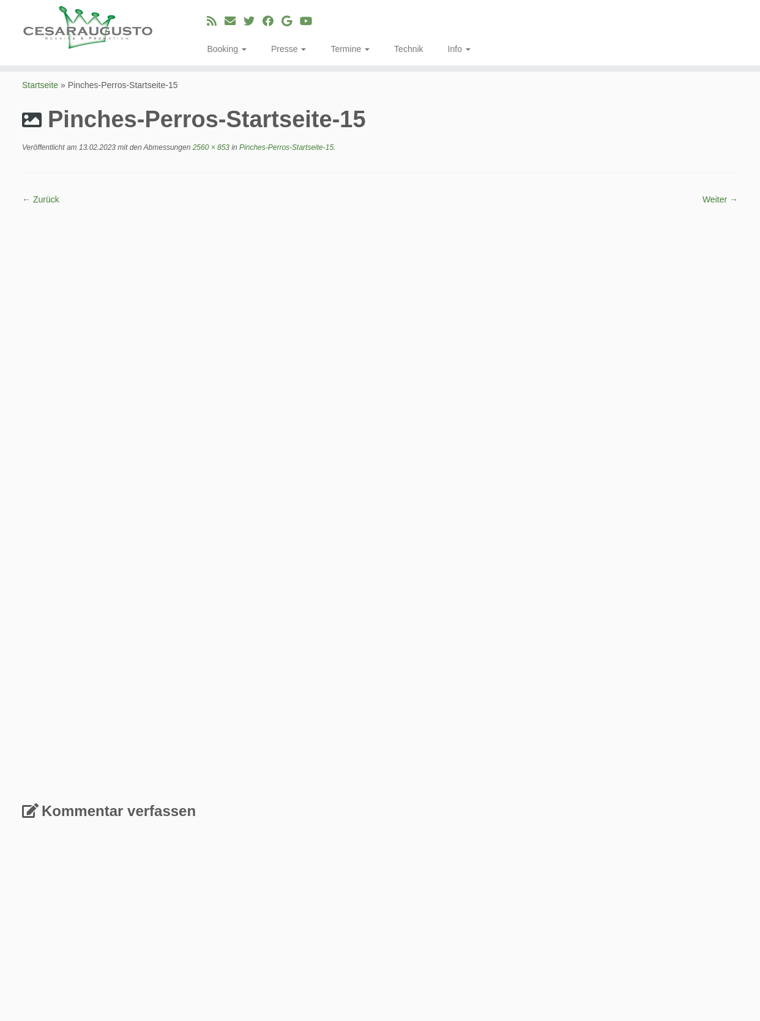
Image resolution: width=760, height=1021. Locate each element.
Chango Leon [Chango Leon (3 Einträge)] (564, 835)
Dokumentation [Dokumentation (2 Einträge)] (573, 849)
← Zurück (40, 199)
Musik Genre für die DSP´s (315, 864)
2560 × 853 (209, 147)
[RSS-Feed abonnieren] (216, 21)
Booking (226, 49)
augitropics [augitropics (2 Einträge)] (625, 820)
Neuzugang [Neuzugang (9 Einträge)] (656, 907)
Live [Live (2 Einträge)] (545, 894)
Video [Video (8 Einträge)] (660, 968)
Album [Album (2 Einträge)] (523, 806)
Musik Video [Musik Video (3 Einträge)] (592, 909)
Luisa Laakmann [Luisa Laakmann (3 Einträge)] (591, 893)
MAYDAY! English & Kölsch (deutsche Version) (345, 805)
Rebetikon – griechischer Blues (321, 820)
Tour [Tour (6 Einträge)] (649, 952)
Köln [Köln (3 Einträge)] (585, 879)
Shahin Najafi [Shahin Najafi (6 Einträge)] (691, 935)
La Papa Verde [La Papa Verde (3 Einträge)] (671, 879)
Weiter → (720, 199)
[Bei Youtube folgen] (310, 21)
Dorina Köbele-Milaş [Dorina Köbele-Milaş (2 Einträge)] (641, 849)
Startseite (40, 85)
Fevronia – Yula (298, 849)
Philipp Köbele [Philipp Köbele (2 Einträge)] (662, 922)
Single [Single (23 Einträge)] (537, 950)
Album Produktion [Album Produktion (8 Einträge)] (591, 804)
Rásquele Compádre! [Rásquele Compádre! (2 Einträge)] (590, 936)
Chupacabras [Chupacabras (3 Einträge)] (666, 835)
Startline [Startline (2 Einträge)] (620, 954)
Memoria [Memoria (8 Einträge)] (538, 907)
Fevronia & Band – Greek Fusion (324, 835)
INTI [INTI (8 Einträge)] (633, 862)
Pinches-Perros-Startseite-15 (285, 147)
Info (459, 49)
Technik (408, 49)
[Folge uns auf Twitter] (253, 21)
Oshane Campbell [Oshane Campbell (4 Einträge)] (589, 922)
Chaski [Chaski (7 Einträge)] (615, 833)
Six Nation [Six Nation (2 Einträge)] (583, 954)
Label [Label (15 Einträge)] (617, 877)
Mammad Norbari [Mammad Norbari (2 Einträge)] (661, 894)
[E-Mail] (234, 21)
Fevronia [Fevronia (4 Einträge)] (715, 848)
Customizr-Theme (469, 1002)
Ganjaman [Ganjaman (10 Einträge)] (545, 862)
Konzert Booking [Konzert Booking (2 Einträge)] (542, 880)
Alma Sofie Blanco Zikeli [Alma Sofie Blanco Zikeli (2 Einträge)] (557, 820)
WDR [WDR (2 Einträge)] (689, 970)
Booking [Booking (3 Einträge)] (697, 819)
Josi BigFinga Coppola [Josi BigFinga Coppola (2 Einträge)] (691, 864)
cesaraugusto (307, 1002)
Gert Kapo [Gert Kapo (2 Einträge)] (599, 864)
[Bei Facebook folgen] (272, 21)
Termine (350, 49)
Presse (288, 49)
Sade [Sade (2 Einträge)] (642, 936)
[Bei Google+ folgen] (290, 21)
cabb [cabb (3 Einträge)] (522, 835)
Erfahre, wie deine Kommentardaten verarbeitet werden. (358, 725)
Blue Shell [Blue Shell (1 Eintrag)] (662, 820)
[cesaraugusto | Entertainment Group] (88, 27)
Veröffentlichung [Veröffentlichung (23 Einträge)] (576, 967)
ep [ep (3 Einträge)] (687, 849)
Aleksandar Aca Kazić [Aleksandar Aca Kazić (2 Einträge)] (687, 806)
